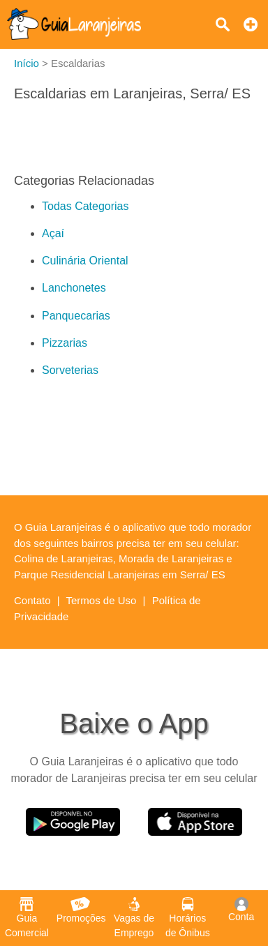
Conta (241, 909)
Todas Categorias (85, 206)
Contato (32, 600)
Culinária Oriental (85, 260)
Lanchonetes (74, 288)
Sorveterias (70, 370)
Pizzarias (64, 343)
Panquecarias (76, 316)
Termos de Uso (101, 600)
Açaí (53, 233)
